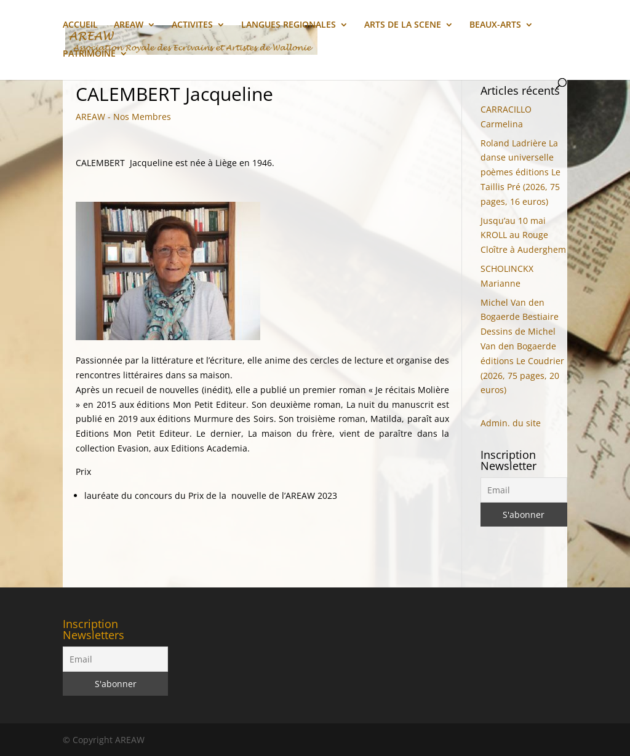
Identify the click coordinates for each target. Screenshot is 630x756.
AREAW (128, 25)
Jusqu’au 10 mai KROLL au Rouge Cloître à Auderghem (523, 235)
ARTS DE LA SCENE (402, 25)
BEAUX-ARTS (495, 25)
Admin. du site (510, 423)
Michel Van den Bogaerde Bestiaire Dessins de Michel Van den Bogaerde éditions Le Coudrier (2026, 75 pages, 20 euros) (522, 346)
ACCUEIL (80, 25)
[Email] (523, 490)
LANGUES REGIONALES (288, 25)
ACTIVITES (192, 25)
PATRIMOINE (89, 54)
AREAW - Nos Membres (123, 116)
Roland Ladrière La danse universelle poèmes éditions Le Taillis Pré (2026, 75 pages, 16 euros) (520, 172)
